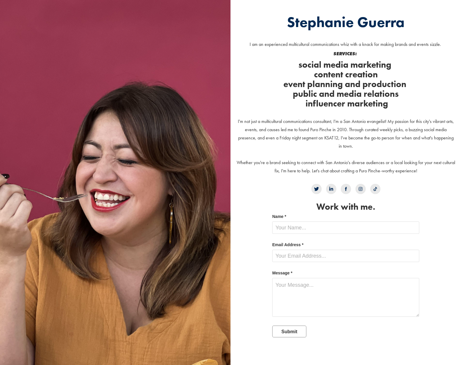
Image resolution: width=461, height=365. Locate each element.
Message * (282, 273)
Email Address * (287, 245)
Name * (279, 216)
